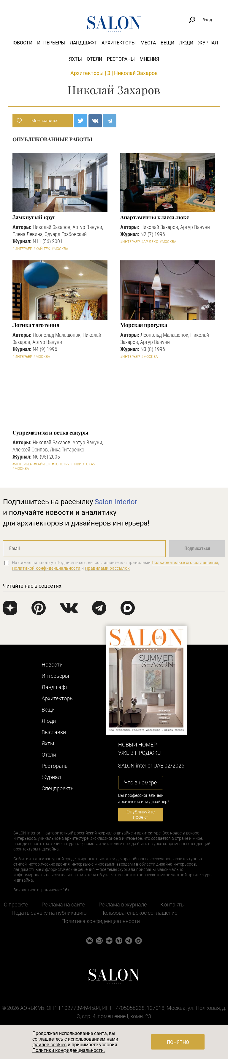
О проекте (16, 904)
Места (148, 43)
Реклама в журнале (123, 904)
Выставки (54, 732)
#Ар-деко (149, 241)
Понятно (178, 1042)
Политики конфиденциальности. (68, 1050)
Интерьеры (51, 43)
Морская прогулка (143, 325)
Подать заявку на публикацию (49, 913)
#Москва (60, 249)
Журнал (208, 43)
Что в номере (140, 782)
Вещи (167, 43)
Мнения (149, 59)
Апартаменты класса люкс (154, 217)
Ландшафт (83, 43)
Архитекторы (119, 43)
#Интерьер (22, 249)
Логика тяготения (35, 325)
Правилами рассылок (107, 568)
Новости (21, 43)
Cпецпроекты (58, 788)
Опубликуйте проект (140, 814)
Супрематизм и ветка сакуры (50, 432)
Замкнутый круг (33, 217)
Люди (186, 43)
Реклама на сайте (63, 904)
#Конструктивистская (73, 464)
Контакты (172, 904)
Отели (94, 59)
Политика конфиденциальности (100, 921)
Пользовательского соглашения (185, 562)
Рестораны (121, 59)
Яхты (75, 59)
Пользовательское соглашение (138, 913)
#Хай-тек (42, 249)
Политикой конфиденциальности (46, 568)
